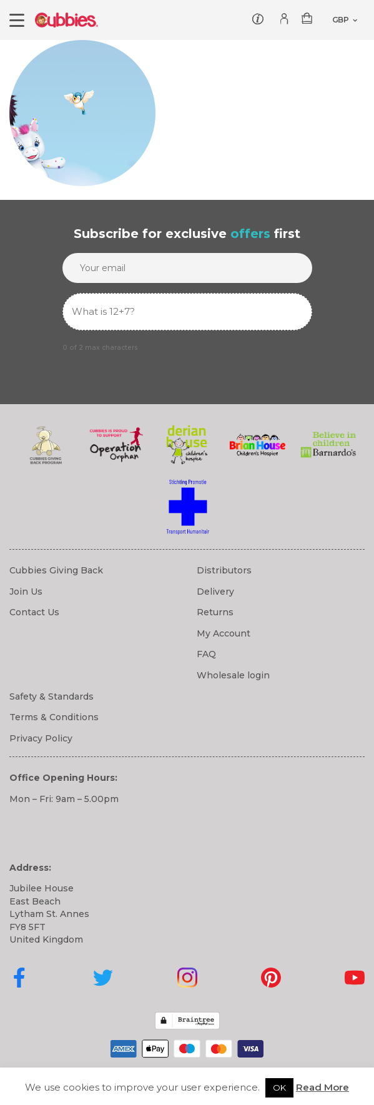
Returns (215, 612)
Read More (322, 1087)
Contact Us (34, 612)
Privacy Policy (40, 738)
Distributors (224, 570)
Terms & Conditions (54, 717)
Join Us (25, 591)
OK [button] (279, 1088)
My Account (223, 633)
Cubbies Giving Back (56, 570)
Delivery (215, 591)
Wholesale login (233, 675)
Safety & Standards (51, 696)
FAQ (206, 654)
